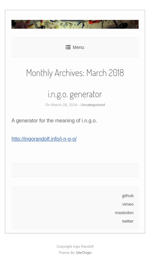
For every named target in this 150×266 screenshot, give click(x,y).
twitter (128, 221)
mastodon (124, 212)
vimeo (128, 204)
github (127, 195)
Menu (78, 47)
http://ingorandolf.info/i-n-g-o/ (43, 139)
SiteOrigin (84, 253)
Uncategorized (93, 105)
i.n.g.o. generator (75, 94)
